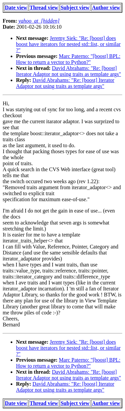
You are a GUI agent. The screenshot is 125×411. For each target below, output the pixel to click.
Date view (16, 7)
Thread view (44, 7)
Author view (106, 7)
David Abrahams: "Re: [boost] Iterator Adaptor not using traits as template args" (68, 71)
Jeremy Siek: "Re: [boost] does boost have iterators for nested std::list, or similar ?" (68, 44)
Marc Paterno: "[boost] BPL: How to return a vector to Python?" (68, 59)
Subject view (75, 7)
